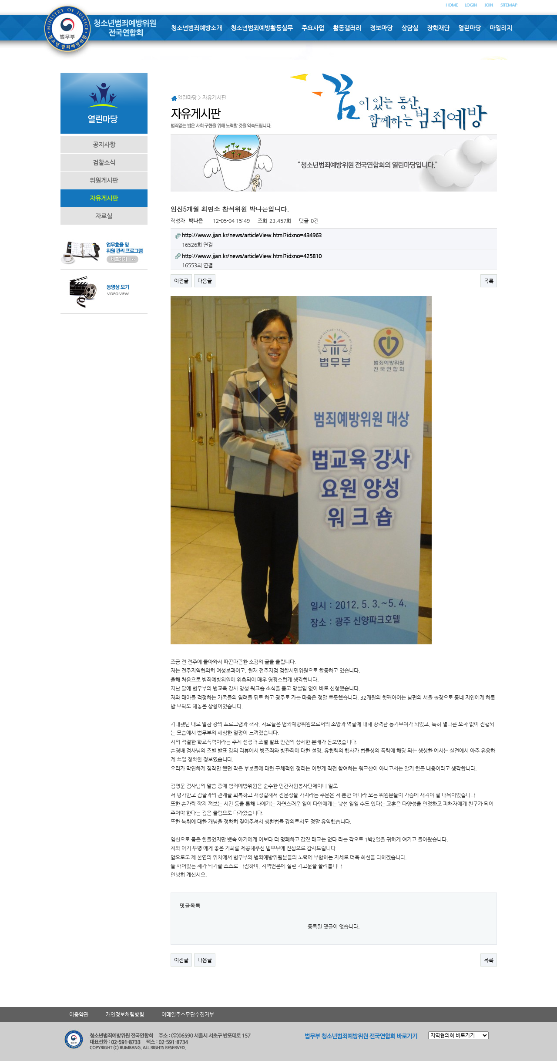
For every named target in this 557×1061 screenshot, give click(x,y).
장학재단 (438, 27)
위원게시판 (104, 180)
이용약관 (78, 1014)
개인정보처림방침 (125, 1014)
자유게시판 (104, 198)
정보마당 (381, 27)
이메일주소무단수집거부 (187, 1014)
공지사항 (104, 144)
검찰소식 (104, 162)
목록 (488, 281)
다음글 (205, 281)
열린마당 (469, 27)
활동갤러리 (347, 27)
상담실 (409, 27)
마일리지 (501, 27)
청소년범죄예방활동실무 (262, 27)
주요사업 (313, 27)
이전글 (181, 281)
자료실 (103, 215)
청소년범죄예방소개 (196, 27)
